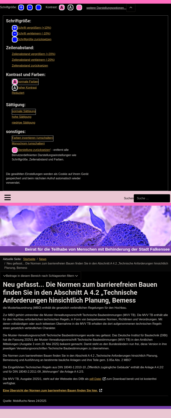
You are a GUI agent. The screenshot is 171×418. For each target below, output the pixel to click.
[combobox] (152, 198)
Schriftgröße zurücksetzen (31, 39)
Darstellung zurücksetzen (31, 150)
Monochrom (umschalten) (28, 143)
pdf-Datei (95, 378)
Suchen (129, 198)
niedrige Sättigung (23, 122)
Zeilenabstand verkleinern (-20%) (33, 59)
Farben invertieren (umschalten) (32, 137)
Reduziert (18, 92)
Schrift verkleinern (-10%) (31, 34)
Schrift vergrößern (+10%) (31, 28)
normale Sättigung (24, 111)
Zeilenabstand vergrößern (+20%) (33, 54)
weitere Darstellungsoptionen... (111, 8)
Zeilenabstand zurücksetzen (30, 65)
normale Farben (25, 82)
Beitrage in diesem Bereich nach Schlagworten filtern (40, 275)
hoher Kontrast (24, 88)
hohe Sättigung (21, 116)
